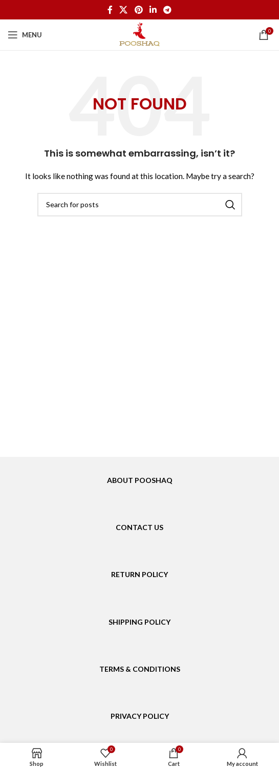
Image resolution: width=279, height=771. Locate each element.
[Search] (139, 204)
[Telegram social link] (167, 9)
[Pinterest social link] (138, 9)
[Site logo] (139, 34)
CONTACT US (139, 527)
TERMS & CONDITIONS (139, 669)
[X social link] (123, 9)
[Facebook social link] (110, 9)
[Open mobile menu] (25, 35)
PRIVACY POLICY (140, 716)
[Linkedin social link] (153, 9)
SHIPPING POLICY (139, 622)
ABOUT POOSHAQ (140, 480)
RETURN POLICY (139, 574)
